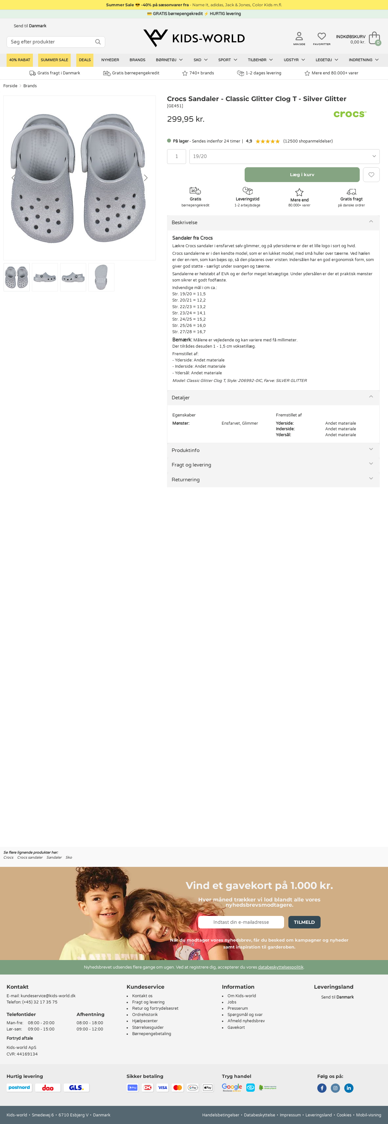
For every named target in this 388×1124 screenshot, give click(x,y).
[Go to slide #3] (73, 277)
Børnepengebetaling (151, 1033)
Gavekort (236, 1027)
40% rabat (19, 60)
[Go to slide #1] (17, 277)
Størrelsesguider (148, 1027)
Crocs (8, 857)
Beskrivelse (184, 223)
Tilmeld (304, 922)
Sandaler (53, 857)
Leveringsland (318, 1115)
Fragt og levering (191, 465)
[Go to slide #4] (101, 277)
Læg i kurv (302, 174)
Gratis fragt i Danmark (55, 73)
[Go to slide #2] (45, 277)
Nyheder (110, 60)
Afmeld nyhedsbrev (246, 1021)
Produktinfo (186, 450)
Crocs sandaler (29, 857)
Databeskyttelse (259, 1115)
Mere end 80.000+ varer (331, 73)
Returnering (186, 480)
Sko (201, 60)
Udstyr (294, 60)
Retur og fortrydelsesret (155, 1008)
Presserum (238, 1008)
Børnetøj (169, 60)
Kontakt (18, 987)
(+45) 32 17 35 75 (40, 1002)
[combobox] (284, 156)
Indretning (364, 60)
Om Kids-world (242, 996)
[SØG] (98, 42)
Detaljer (181, 398)
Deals (85, 60)
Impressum (290, 1115)
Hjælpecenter (145, 1021)
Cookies (344, 1115)
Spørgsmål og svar (245, 1014)
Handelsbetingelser (220, 1115)
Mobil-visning (368, 1115)
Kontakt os (142, 996)
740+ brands (198, 73)
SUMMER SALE (54, 60)
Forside (10, 86)
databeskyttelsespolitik (280, 967)
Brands (137, 60)
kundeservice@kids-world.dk (48, 996)
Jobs (232, 1002)
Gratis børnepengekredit (131, 73)
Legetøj (327, 60)
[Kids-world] (194, 38)
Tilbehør (260, 60)
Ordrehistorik (145, 1014)
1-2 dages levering (259, 73)
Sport (227, 60)
